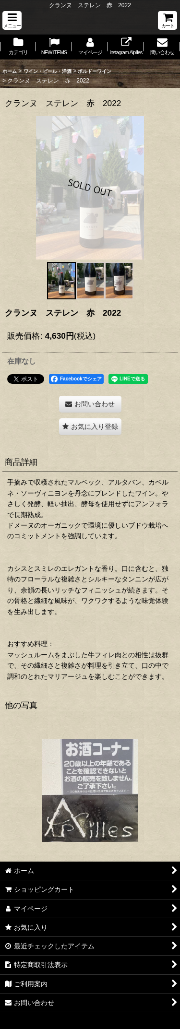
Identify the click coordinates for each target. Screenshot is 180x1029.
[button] (12, 20)
